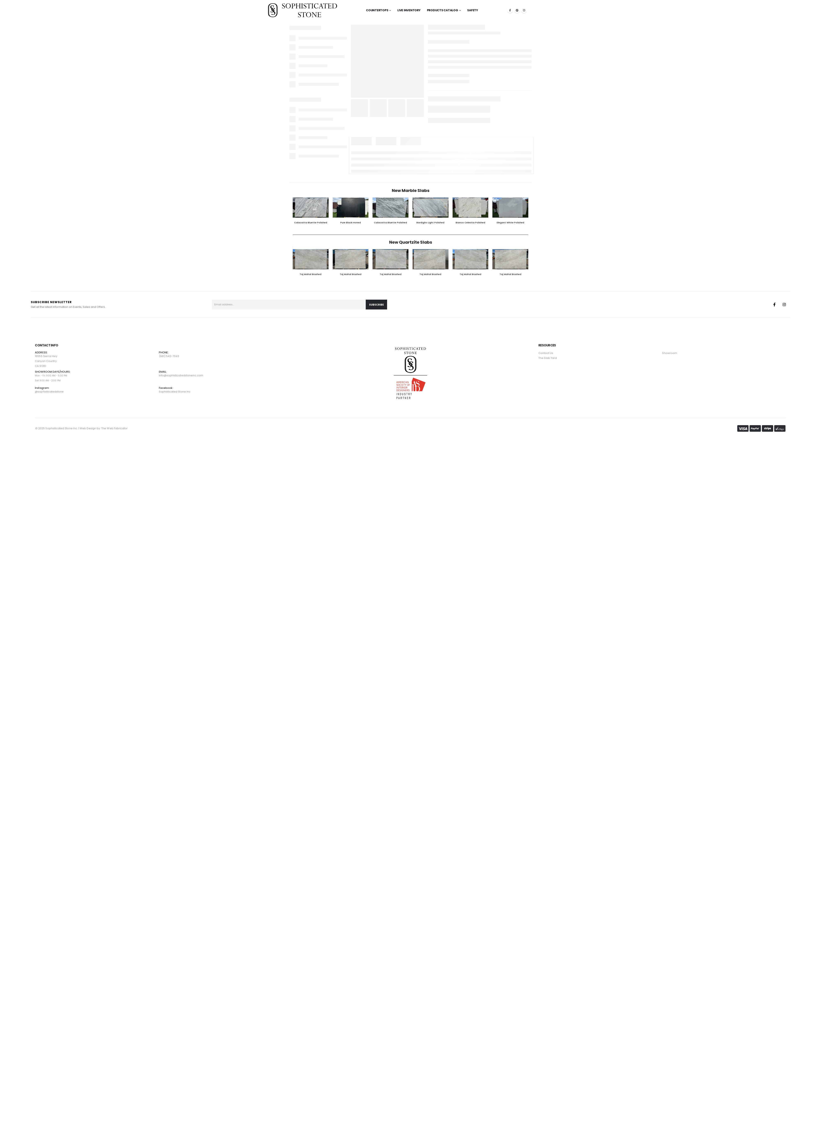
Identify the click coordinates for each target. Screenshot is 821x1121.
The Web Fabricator (114, 428)
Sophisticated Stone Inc (175, 392)
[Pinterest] (517, 10)
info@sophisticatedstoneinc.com (181, 375)
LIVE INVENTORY (409, 10)
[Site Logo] (302, 10)
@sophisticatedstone (49, 392)
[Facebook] (510, 10)
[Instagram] (524, 10)
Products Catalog (442, 10)
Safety (472, 10)
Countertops (377, 10)
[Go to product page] (311, 207)
